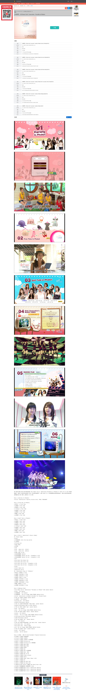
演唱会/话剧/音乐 (27, 11)
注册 (68, 1)
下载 (54, 27)
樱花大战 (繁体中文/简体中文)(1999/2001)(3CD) (28, 687)
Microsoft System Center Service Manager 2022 (66, 686)
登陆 (71, 1)
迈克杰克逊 (38, 3)
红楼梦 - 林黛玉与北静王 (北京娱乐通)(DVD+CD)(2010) (57, 687)
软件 (19, 3)
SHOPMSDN (18, 1)
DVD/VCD (32, 3)
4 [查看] (31, 5)
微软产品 (23, 3)
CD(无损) (27, 3)
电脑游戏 (15, 3)
